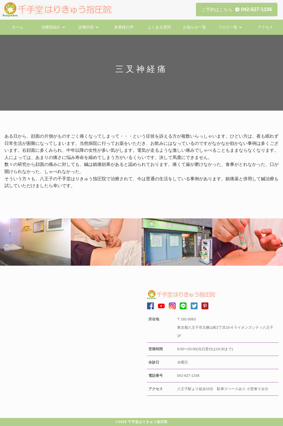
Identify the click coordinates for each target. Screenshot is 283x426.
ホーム (17, 27)
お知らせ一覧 (194, 27)
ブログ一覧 (227, 27)
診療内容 (86, 27)
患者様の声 (123, 27)
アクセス (265, 27)
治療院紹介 (51, 27)
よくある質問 (159, 27)
